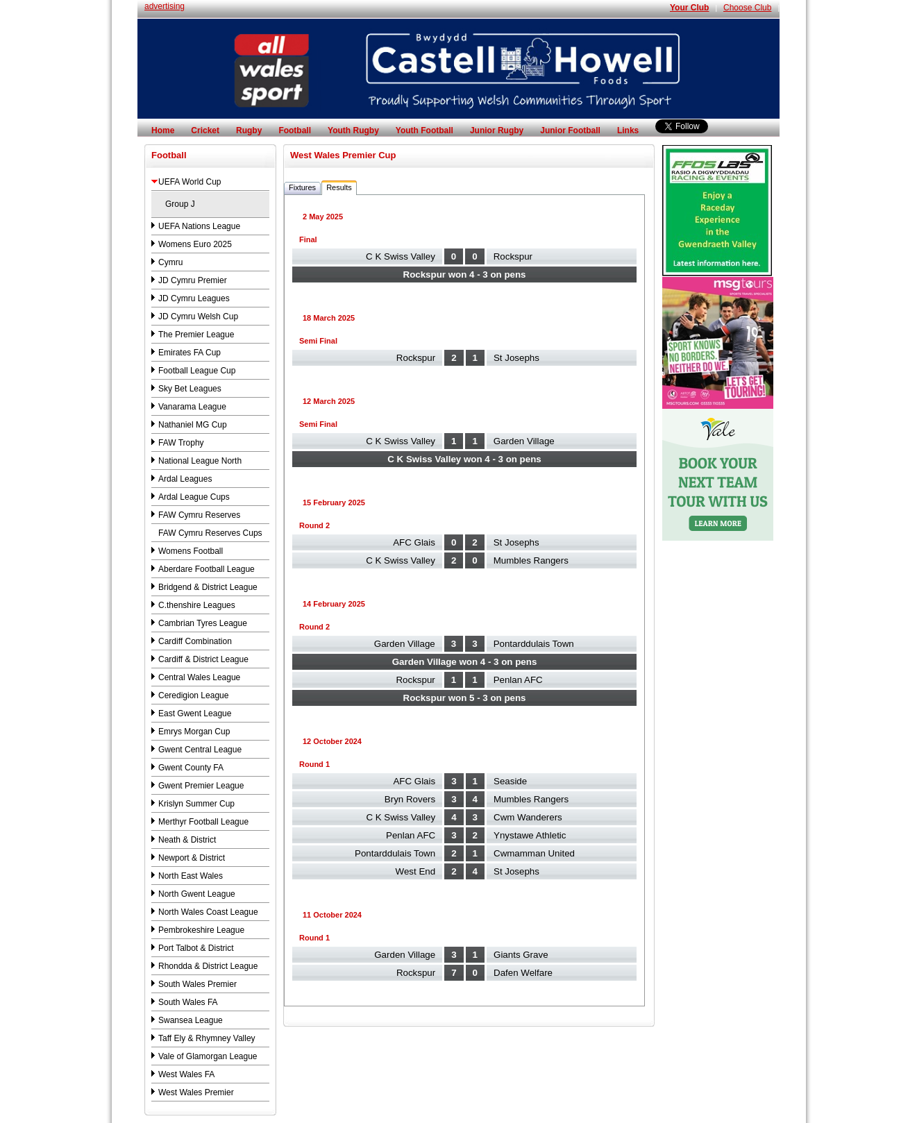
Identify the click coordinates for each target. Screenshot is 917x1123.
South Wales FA (188, 1002)
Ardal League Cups (194, 497)
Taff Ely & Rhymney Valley (206, 1038)
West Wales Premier (196, 1092)
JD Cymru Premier (192, 280)
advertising (164, 6)
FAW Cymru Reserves (199, 515)
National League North (200, 461)
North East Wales (190, 876)
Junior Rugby (496, 130)
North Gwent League (196, 894)
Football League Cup (196, 370)
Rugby (249, 130)
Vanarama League (192, 407)
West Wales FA (186, 1074)
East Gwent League (194, 713)
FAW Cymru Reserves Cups (210, 533)
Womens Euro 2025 (195, 244)
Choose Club (747, 7)
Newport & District (191, 858)
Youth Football (424, 130)
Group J (180, 204)
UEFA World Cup (189, 182)
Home (162, 130)
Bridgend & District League (208, 587)
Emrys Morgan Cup (194, 731)
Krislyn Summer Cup (196, 804)
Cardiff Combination (195, 641)
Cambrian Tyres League (202, 623)
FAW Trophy (181, 443)
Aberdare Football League (206, 569)
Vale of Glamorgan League (208, 1056)
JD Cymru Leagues (194, 298)
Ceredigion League (193, 695)
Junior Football (570, 130)
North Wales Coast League (208, 912)
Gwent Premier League (201, 786)
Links (628, 130)
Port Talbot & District (195, 948)
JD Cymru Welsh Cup (198, 316)
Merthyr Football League (203, 822)
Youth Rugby (353, 130)
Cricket (205, 130)
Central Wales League (199, 677)
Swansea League (190, 1020)
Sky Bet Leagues (189, 389)
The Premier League (196, 334)
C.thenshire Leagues (196, 605)
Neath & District (187, 840)
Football (294, 130)
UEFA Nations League (199, 226)
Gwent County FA (191, 767)
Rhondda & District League (208, 966)
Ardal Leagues (185, 479)
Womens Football (190, 551)
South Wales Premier (197, 984)
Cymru (170, 262)
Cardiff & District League (203, 659)
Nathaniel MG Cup (192, 425)
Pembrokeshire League (201, 930)
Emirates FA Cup (189, 352)
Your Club (689, 7)
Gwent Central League (200, 749)
